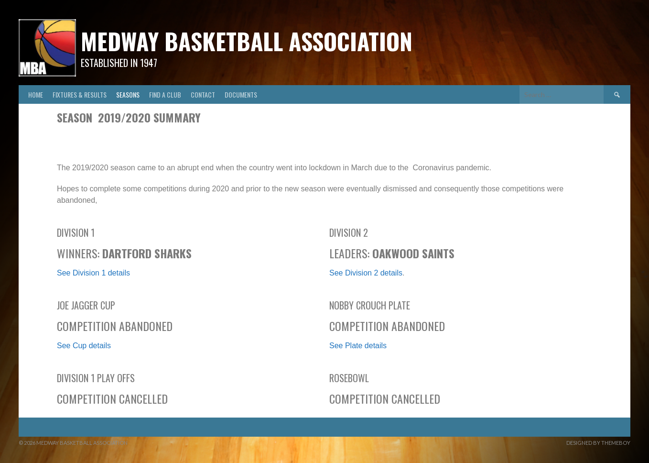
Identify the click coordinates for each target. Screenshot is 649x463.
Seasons (128, 94)
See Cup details (84, 346)
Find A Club (165, 94)
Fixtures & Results (80, 94)
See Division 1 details (93, 273)
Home (35, 94)
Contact (203, 94)
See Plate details (358, 346)
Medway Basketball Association (246, 41)
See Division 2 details (365, 273)
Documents (241, 94)
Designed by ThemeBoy (598, 443)
